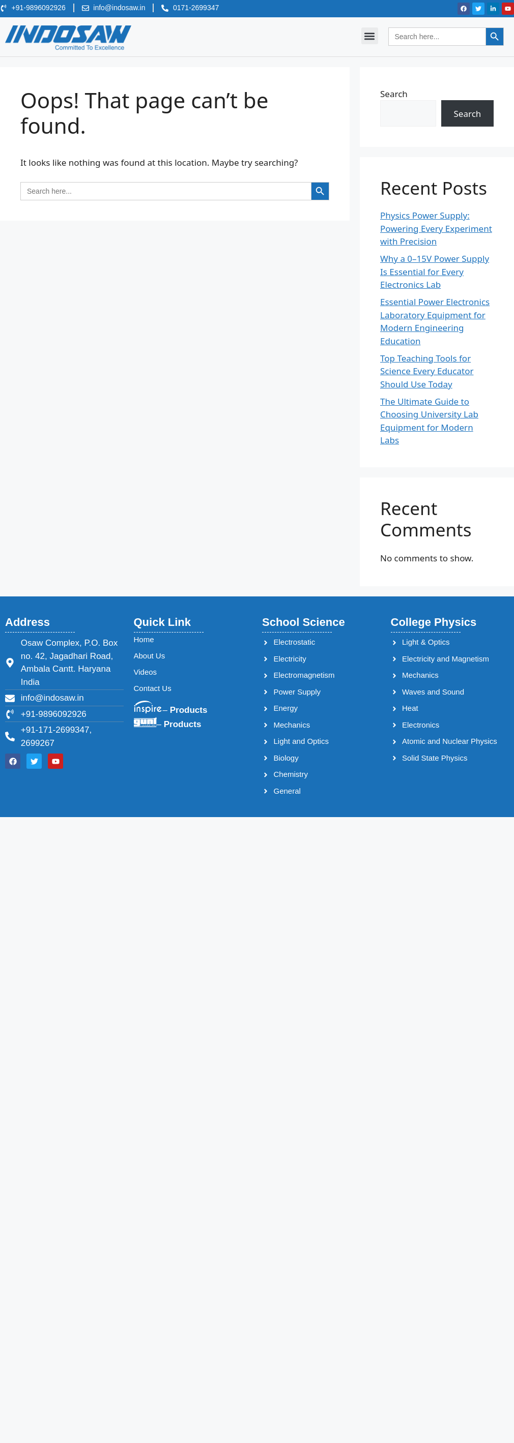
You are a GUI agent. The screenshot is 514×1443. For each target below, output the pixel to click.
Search (394, 94)
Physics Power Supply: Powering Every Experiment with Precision (436, 228)
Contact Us (153, 688)
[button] (369, 35)
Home (144, 639)
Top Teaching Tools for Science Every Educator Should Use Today (426, 371)
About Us (149, 655)
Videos (145, 672)
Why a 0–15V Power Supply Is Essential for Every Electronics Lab (434, 271)
